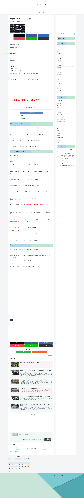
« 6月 (9, 470)
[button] (49, 35)
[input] (66, 34)
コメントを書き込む (31, 447)
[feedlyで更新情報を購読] (30, 349)
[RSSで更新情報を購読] (33, 349)
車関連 (11, 317)
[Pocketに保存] (35, 35)
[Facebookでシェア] (20, 35)
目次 (30, 109)
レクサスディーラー (26, 112)
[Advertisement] (31, 300)
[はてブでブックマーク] (27, 35)
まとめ (23, 115)
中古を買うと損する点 (26, 114)
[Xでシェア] (13, 35)
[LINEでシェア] (42, 35)
